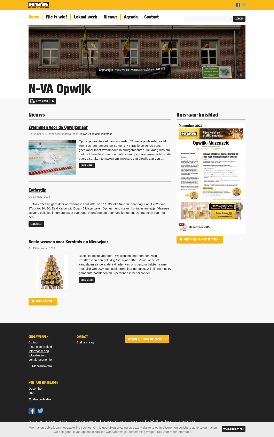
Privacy (50, 421)
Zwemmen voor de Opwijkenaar (58, 127)
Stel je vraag (85, 342)
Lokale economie (40, 359)
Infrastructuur (38, 355)
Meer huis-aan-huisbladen (200, 239)
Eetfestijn (37, 190)
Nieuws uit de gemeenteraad (95, 133)
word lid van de (145, 339)
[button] (42, 101)
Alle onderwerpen (42, 366)
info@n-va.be (159, 421)
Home (34, 16)
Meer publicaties (41, 399)
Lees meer (87, 165)
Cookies (62, 421)
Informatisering (39, 351)
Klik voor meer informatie (174, 432)
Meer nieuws (43, 301)
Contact (151, 16)
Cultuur (33, 342)
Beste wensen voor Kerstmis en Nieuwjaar (68, 241)
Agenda (131, 16)
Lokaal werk (85, 16)
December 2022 (199, 227)
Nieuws (110, 16)
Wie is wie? (57, 16)
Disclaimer (36, 421)
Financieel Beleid (40, 346)
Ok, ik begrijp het (233, 428)
